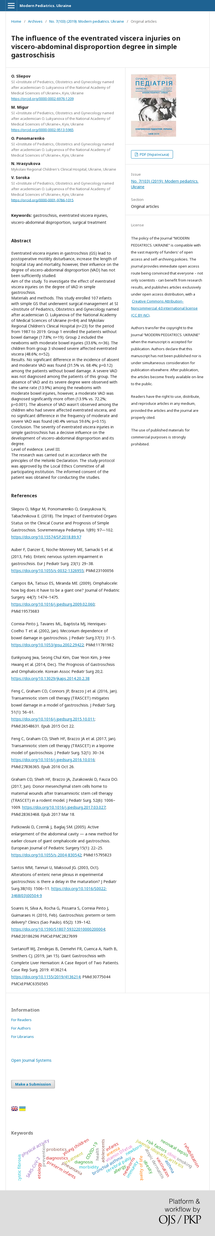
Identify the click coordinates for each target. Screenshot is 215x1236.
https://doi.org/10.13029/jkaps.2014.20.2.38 (50, 678)
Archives (35, 21)
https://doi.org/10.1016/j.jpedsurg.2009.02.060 (53, 604)
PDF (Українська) (154, 154)
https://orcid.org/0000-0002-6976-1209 (42, 98)
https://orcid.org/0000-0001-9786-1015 (42, 200)
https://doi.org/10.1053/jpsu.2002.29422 (47, 644)
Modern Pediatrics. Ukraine (45, 5)
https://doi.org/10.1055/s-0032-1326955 (47, 570)
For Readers (21, 1019)
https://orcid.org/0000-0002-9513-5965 (42, 129)
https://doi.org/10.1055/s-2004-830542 (46, 855)
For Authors (21, 1028)
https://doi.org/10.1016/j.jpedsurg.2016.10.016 (53, 759)
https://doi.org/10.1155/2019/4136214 (45, 976)
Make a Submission (33, 1084)
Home (16, 21)
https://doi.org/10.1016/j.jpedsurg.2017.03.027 (64, 807)
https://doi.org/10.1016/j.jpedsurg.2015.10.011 (53, 719)
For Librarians (22, 1036)
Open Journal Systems (31, 1060)
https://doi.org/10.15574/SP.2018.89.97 (46, 537)
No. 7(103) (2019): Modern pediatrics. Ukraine (86, 21)
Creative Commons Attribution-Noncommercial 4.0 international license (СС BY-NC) (164, 308)
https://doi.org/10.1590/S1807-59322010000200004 (58, 929)
